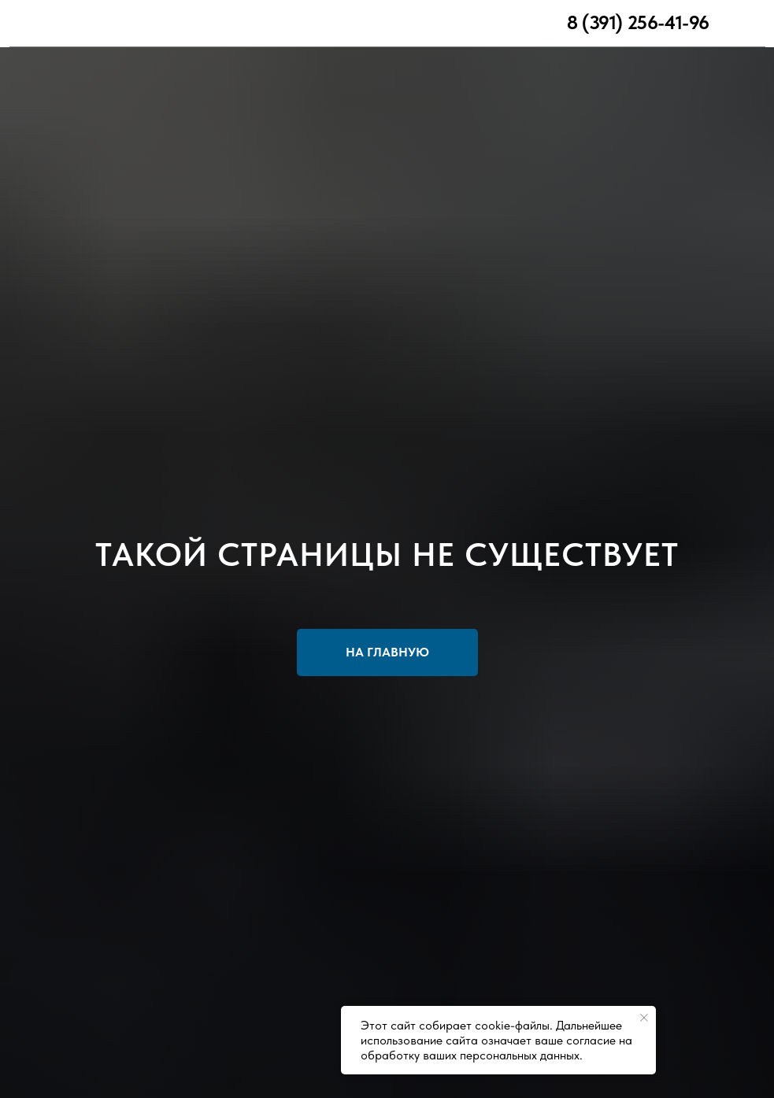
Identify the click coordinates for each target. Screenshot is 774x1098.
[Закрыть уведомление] (644, 1018)
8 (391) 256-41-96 (638, 22)
